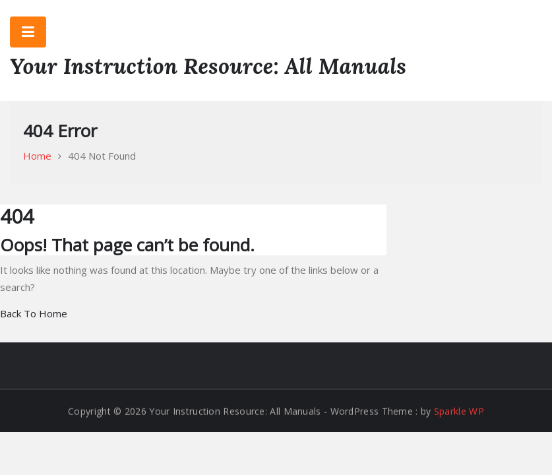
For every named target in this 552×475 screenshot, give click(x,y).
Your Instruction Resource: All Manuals (208, 66)
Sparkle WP (459, 411)
